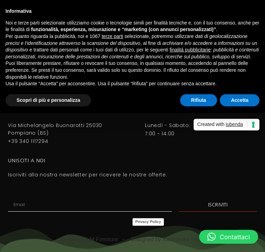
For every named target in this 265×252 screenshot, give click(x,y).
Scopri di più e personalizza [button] (48, 100)
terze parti (112, 36)
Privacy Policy (148, 222)
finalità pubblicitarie (189, 49)
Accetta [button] (239, 100)
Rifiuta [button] (198, 100)
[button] (228, 237)
